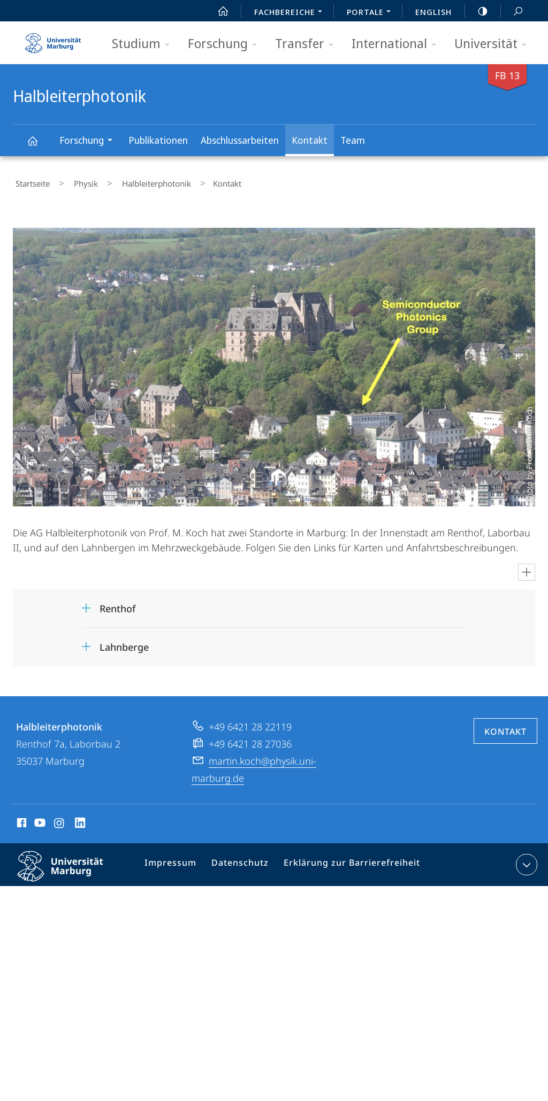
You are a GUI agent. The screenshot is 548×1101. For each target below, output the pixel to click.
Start (217, 11)
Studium (144, 44)
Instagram (59, 819)
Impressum (176, 862)
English (433, 11)
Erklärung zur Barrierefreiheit (345, 862)
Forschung (226, 44)
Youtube (38, 819)
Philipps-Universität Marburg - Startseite (53, 39)
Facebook (20, 819)
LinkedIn (80, 819)
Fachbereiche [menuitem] (291, 12)
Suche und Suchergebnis (512, 11)
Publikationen (158, 140)
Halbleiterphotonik (38, 145)
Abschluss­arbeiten (240, 140)
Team (352, 140)
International (397, 44)
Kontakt (310, 140)
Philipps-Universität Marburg (69, 870)
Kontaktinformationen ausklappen (525, 860)
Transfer (307, 44)
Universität (494, 44)
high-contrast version (477, 11)
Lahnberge (124, 642)
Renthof (117, 603)
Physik (73, 181)
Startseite (30, 181)
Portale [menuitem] (372, 12)
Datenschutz (241, 862)
